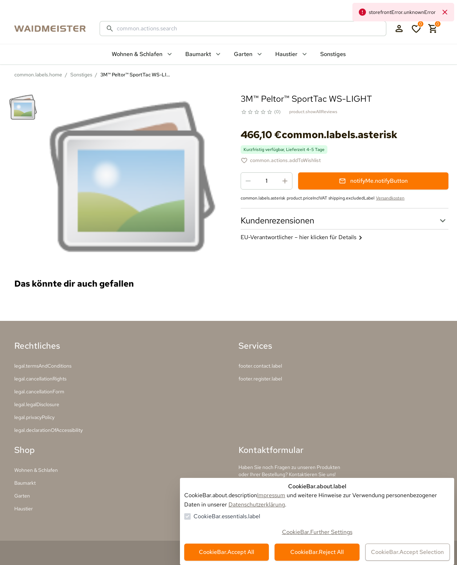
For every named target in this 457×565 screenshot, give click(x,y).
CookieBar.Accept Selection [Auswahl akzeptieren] (407, 552)
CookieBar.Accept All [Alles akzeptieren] (226, 552)
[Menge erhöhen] (285, 181)
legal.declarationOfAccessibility (48, 430)
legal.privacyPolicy (34, 417)
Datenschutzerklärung (256, 504)
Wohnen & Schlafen (36, 470)
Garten (22, 496)
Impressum (271, 495)
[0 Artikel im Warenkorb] (433, 28)
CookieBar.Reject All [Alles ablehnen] (317, 552)
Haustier (23, 508)
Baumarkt (25, 483)
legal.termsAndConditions (42, 366)
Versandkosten (390, 198)
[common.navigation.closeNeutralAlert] (445, 12)
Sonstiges (81, 74)
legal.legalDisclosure (36, 404)
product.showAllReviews (313, 112)
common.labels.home (38, 74)
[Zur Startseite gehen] (57, 28)
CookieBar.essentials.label (227, 516)
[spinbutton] (266, 181)
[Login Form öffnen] (399, 28)
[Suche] (248, 28)
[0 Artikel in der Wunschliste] (416, 28)
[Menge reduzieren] (248, 181)
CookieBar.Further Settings (317, 532)
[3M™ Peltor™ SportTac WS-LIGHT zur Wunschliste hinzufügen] (281, 160)
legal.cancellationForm (39, 391)
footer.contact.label (260, 366)
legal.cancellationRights (40, 378)
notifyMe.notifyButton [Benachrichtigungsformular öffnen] (373, 181)
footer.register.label (260, 378)
